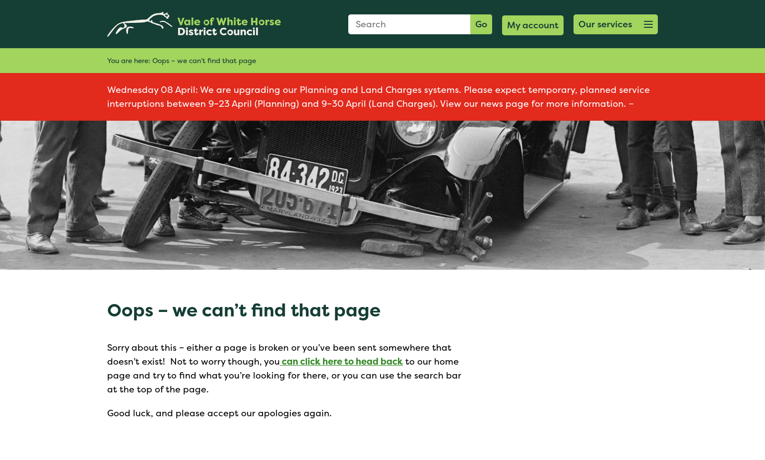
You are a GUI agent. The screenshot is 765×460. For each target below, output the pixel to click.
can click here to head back (341, 361)
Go (481, 24)
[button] (616, 24)
